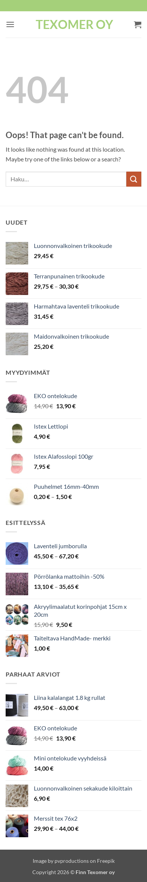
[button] (10, 24)
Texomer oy (74, 24)
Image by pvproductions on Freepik (74, 861)
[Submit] (133, 179)
